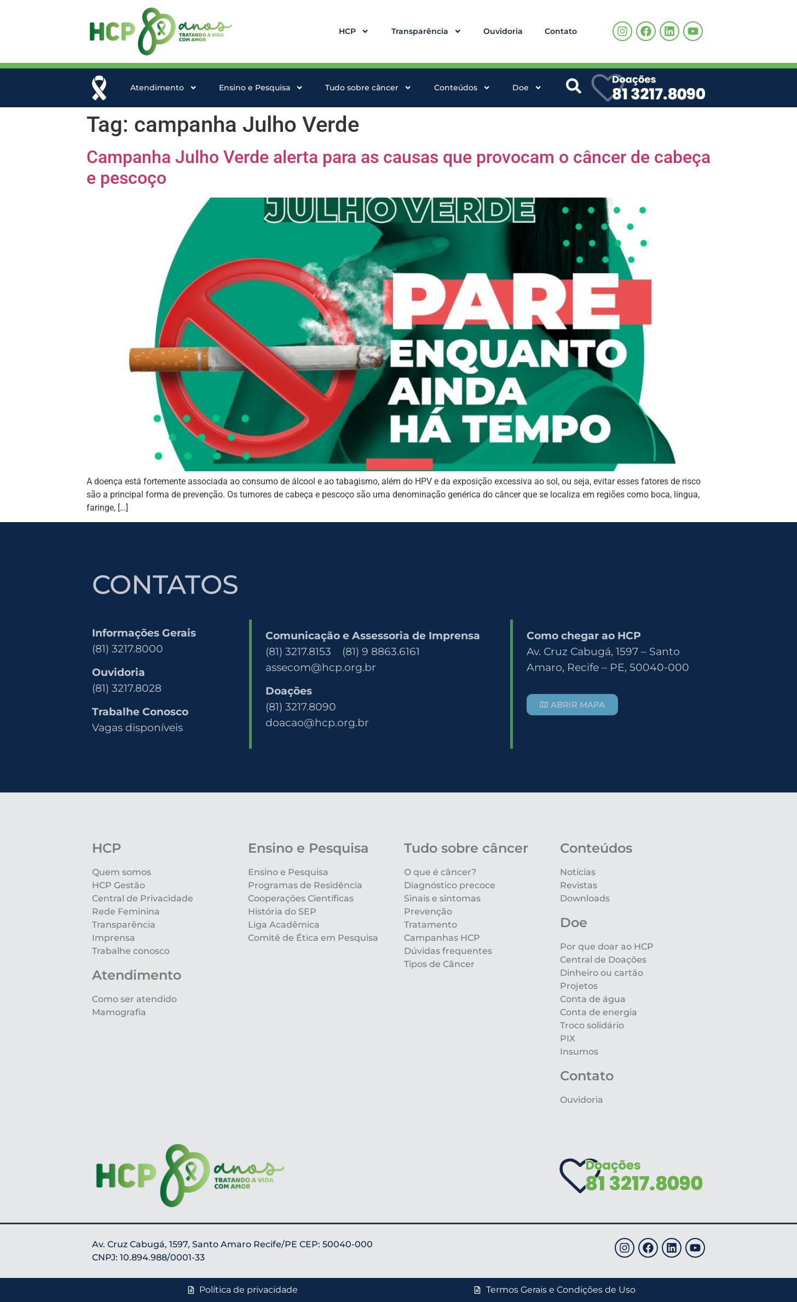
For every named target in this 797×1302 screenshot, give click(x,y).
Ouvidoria (503, 31)
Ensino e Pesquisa (261, 87)
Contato (561, 31)
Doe (527, 87)
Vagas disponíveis (137, 727)
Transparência (426, 31)
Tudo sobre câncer (368, 87)
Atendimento (163, 87)
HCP (354, 31)
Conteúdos (462, 87)
